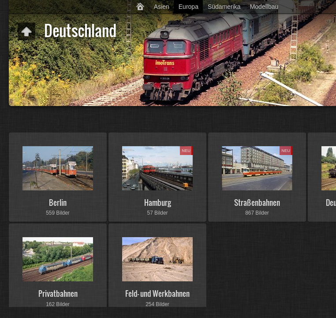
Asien (161, 6)
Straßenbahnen (257, 202)
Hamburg (157, 202)
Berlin (58, 202)
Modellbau (264, 6)
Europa (188, 6)
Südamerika (224, 6)
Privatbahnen (58, 293)
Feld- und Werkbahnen (157, 293)
